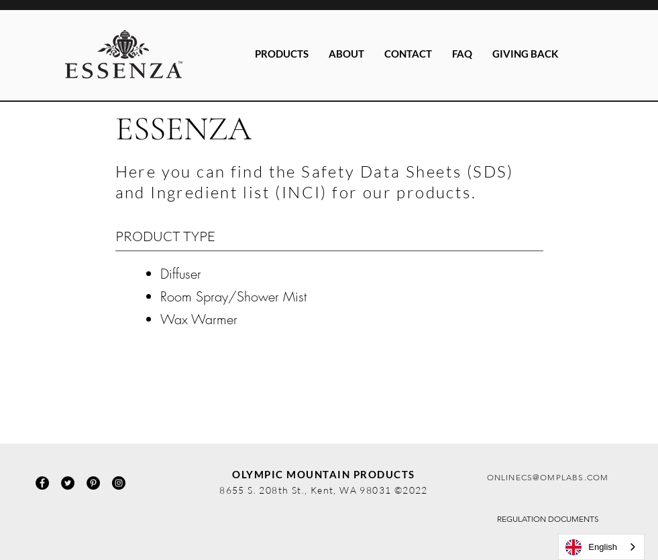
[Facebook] (42, 483)
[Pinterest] (93, 483)
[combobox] (601, 547)
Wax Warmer (198, 319)
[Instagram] (118, 483)
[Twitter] (67, 483)
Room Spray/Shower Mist (233, 296)
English (591, 547)
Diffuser (180, 274)
